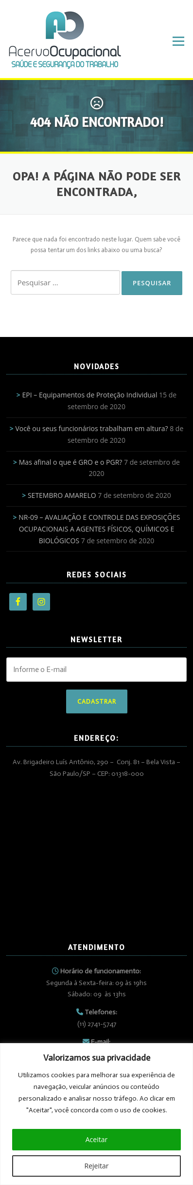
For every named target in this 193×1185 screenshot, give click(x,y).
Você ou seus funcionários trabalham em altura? (91, 428)
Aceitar (96, 1139)
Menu (178, 41)
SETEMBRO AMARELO (62, 495)
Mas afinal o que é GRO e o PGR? (71, 462)
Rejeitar (97, 1165)
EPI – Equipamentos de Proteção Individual (90, 394)
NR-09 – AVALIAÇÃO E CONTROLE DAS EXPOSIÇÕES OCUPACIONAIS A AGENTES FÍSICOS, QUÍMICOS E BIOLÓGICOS (99, 529)
